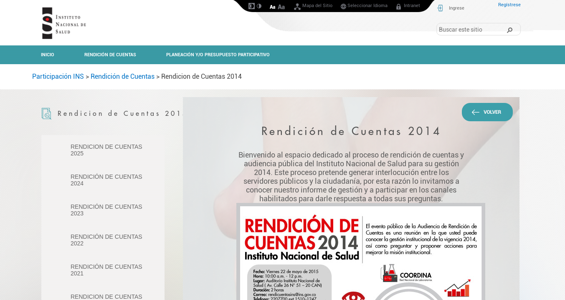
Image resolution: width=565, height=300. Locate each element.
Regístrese (509, 5)
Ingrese (456, 8)
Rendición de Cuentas (123, 76)
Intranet (407, 7)
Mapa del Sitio (312, 7)
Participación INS (58, 76)
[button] (509, 29)
